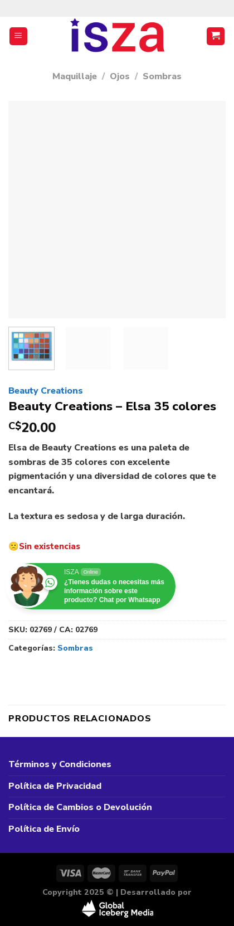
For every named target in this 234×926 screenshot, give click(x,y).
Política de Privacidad (54, 786)
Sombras (162, 76)
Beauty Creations (45, 391)
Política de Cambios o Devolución (80, 807)
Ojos (120, 76)
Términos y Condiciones (59, 764)
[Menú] (18, 36)
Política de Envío (44, 829)
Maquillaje (74, 76)
